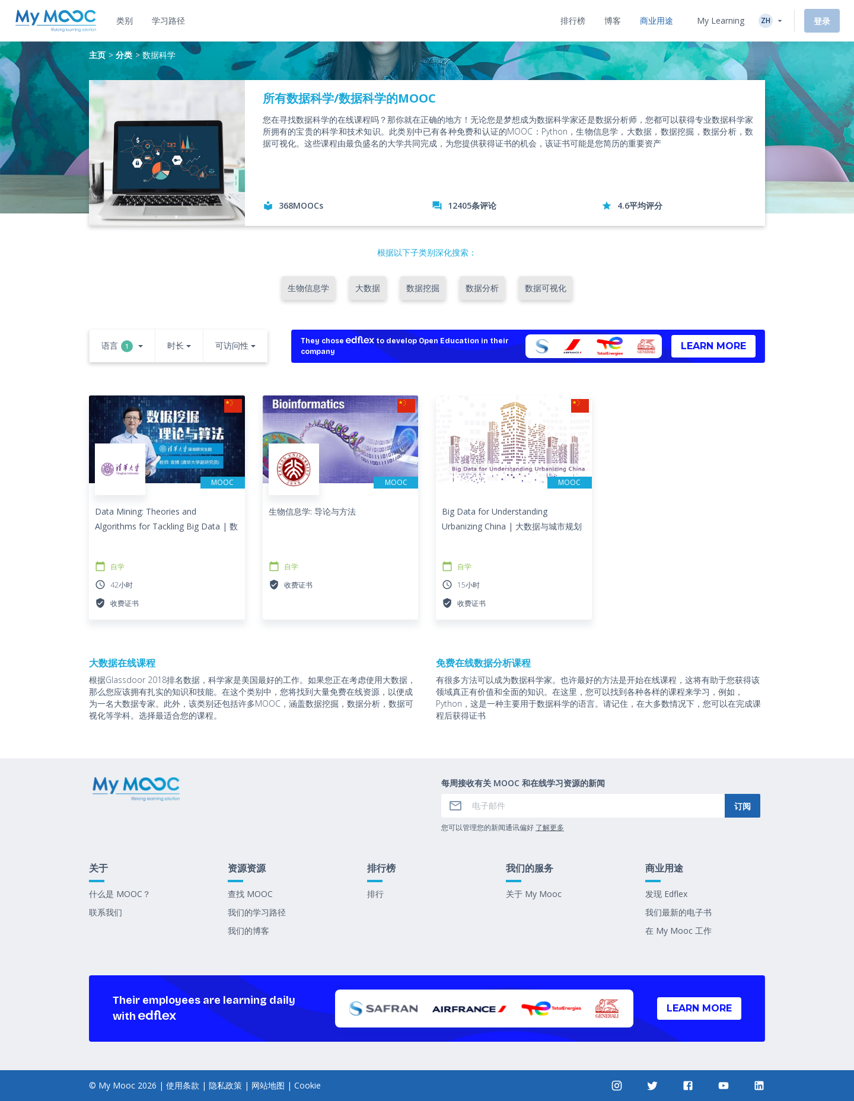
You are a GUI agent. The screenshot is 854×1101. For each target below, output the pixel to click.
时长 (175, 345)
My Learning (720, 20)
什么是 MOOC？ (120, 893)
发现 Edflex (666, 893)
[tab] (124, 21)
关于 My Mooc (534, 893)
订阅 (742, 806)
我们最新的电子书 (678, 912)
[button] (122, 346)
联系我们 (105, 912)
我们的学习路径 (257, 912)
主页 (97, 54)
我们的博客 (248, 930)
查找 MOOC (250, 893)
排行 (375, 893)
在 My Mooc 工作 (678, 930)
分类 (124, 54)
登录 (822, 21)
